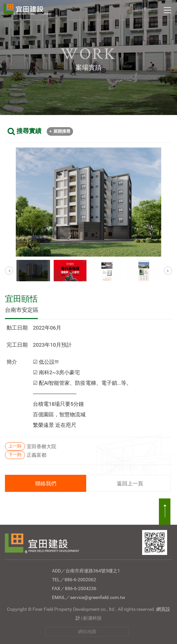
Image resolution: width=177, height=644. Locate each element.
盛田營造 (143, 9)
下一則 (15, 454)
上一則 (15, 446)
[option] (88, 202)
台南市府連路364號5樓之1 (92, 570)
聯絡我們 (45, 483)
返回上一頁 (130, 483)
